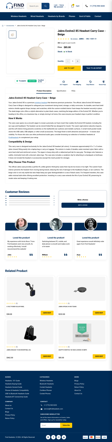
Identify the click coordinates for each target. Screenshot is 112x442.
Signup (61, 5)
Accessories (10, 25)
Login (55, 5)
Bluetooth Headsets (47, 384)
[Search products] (45, 6)
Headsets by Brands (56, 16)
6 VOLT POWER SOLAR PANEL (15, 306)
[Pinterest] (48, 437)
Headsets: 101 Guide (12, 381)
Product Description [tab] (44, 91)
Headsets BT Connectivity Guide (16, 397)
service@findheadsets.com (53, 409)
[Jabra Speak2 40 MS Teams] (82, 289)
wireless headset (41, 103)
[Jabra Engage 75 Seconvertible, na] (30, 332)
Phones (72, 16)
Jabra (81, 39)
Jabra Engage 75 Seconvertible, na (19, 350)
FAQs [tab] (73, 91)
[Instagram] (58, 437)
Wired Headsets (37, 16)
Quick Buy (47, 313)
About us (8, 405)
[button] (75, 6)
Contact (98, 16)
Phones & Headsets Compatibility (17, 390)
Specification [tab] (61, 91)
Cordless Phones (46, 390)
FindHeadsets (14, 137)
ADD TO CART (69, 68)
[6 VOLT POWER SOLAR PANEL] (30, 289)
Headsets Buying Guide (13, 384)
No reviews (74, 39)
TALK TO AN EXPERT (94, 68)
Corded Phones (45, 394)
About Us (77, 390)
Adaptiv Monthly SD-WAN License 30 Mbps (73, 350)
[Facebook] (53, 437)
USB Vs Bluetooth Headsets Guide (17, 394)
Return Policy (79, 387)
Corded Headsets (46, 387)
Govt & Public (85, 16)
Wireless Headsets (19, 16)
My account (60, 7)
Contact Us (78, 394)
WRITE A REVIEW (83, 205)
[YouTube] (64, 437)
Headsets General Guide (13, 387)
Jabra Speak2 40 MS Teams (68, 306)
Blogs (76, 381)
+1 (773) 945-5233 (50, 405)
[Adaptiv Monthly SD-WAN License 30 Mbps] (82, 332)
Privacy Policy (79, 384)
